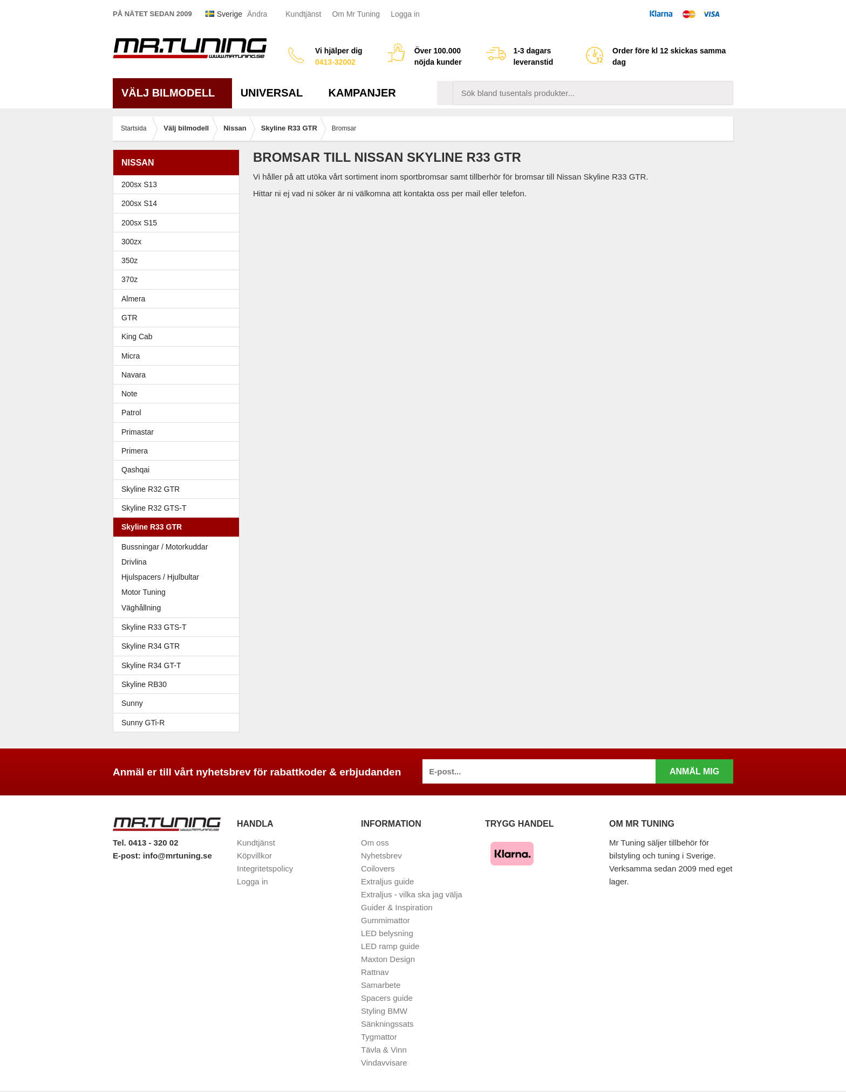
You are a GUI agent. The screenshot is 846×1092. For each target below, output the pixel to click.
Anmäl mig (694, 771)
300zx (178, 241)
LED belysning (387, 933)
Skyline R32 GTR (178, 489)
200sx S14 (178, 203)
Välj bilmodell (172, 93)
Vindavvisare (384, 1062)
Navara (178, 374)
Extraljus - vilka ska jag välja (411, 894)
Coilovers (378, 868)
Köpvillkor (254, 855)
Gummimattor (385, 920)
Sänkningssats (387, 1023)
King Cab (137, 336)
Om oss (375, 842)
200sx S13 (178, 184)
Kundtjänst (303, 14)
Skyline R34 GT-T (178, 665)
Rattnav (375, 972)
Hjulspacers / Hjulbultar (160, 577)
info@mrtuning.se (177, 855)
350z (178, 260)
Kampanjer (362, 93)
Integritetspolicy (265, 868)
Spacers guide (387, 997)
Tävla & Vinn (384, 1049)
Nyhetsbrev (381, 855)
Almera (178, 298)
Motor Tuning (178, 592)
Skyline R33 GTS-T (178, 627)
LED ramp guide (390, 946)
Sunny (178, 703)
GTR (178, 317)
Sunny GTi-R (178, 722)
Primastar (137, 432)
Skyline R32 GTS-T (178, 508)
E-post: (128, 855)
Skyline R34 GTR (178, 646)
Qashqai (135, 469)
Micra (178, 356)
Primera (178, 451)
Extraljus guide (387, 881)
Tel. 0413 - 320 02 (145, 842)
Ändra (257, 14)
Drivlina (134, 562)
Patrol (131, 412)
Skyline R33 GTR (178, 527)
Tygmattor (379, 1036)
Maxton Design (388, 959)
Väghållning (141, 607)
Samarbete (380, 985)
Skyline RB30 (178, 684)
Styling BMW (384, 1010)
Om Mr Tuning (356, 14)
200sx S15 (178, 222)
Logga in (405, 14)
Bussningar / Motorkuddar (164, 546)
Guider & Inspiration (397, 907)
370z (178, 279)
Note (129, 393)
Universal (276, 93)
